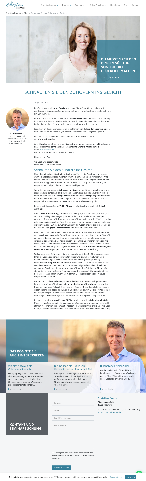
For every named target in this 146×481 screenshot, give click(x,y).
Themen (65, 5)
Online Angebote (97, 5)
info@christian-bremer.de (109, 412)
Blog (126, 5)
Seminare (79, 5)
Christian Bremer (48, 5)
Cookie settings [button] (116, 477)
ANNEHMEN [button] (130, 477)
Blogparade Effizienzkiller (114, 366)
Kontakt (134, 5)
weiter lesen (15, 389)
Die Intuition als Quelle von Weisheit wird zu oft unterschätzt (73, 367)
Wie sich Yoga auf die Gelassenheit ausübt (20, 367)
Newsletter (115, 5)
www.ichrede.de (47, 149)
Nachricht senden (62, 467)
